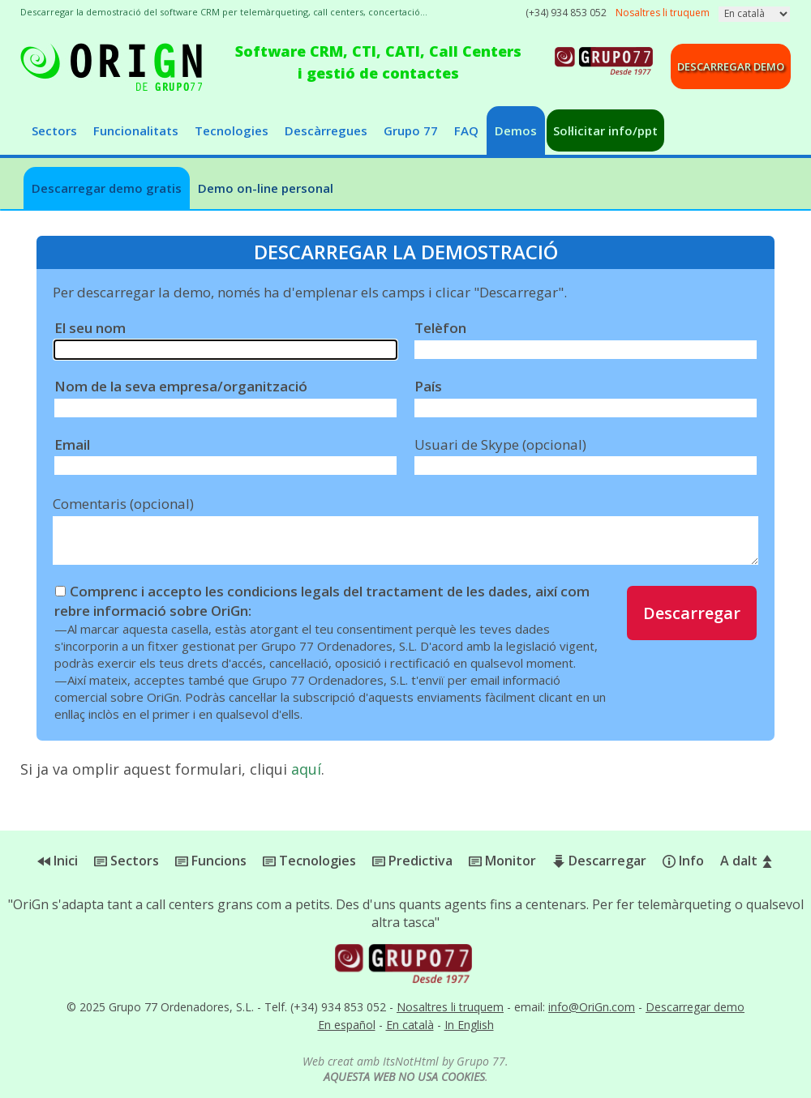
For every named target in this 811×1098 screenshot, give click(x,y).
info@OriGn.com (591, 1007)
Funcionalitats (135, 130)
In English (469, 1024)
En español (346, 1024)
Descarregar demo (730, 66)
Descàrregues (326, 130)
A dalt (747, 860)
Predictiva (412, 860)
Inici (57, 860)
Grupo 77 (411, 130)
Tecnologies (231, 130)
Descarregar (691, 613)
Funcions (211, 860)
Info (683, 860)
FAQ (466, 130)
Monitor (502, 860)
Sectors (54, 130)
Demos (516, 130)
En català (410, 1024)
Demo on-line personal (265, 188)
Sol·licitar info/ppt (605, 130)
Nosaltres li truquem (450, 1007)
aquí (306, 769)
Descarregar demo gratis (107, 188)
